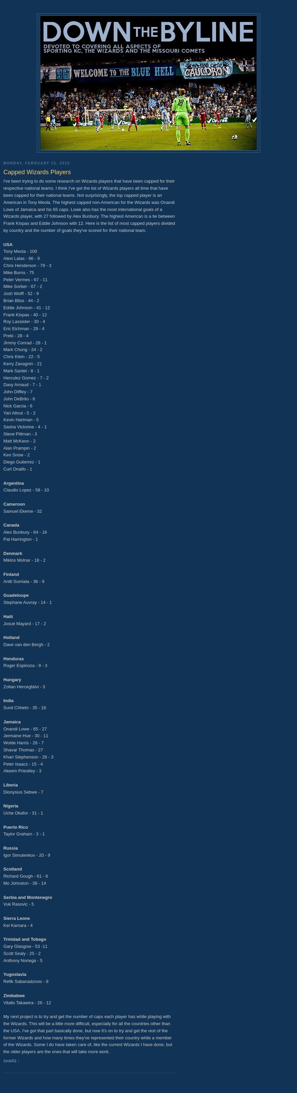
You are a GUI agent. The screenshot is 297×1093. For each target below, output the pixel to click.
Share (10, 1061)
